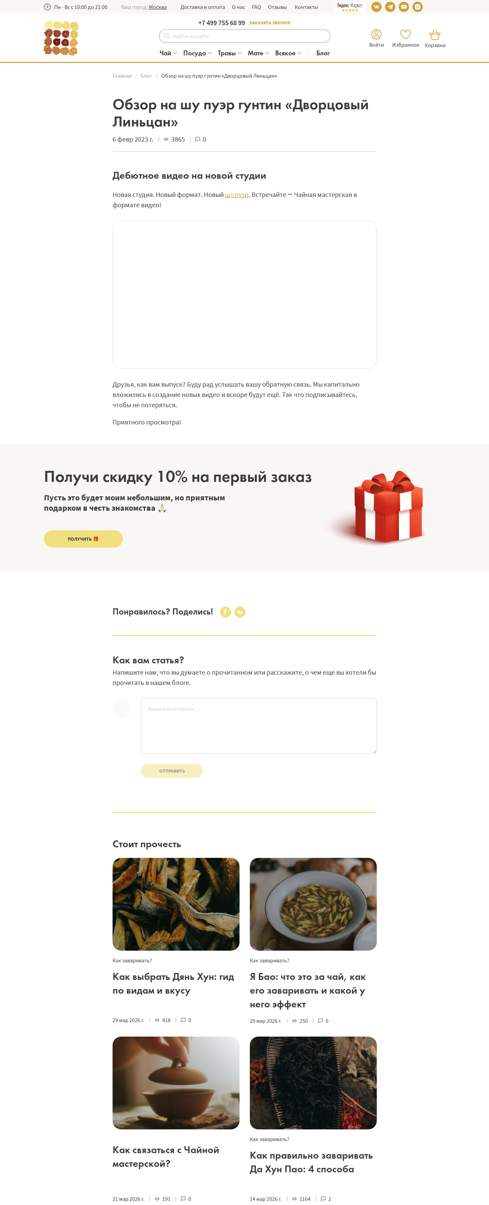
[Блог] (323, 53)
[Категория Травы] (230, 53)
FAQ (256, 7)
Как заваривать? (132, 960)
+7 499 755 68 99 (221, 22)
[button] (157, 6)
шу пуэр (236, 194)
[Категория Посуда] (198, 53)
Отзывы (277, 7)
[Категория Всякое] (288, 53)
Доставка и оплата (203, 7)
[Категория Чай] (169, 53)
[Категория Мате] (259, 53)
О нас (238, 7)
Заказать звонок (270, 22)
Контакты (306, 6)
